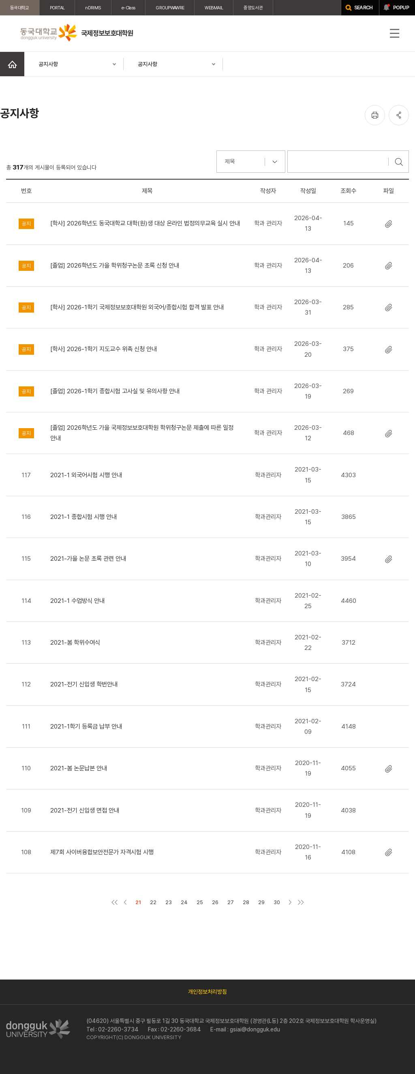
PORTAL (57, 8)
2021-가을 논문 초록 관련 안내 (88, 558)
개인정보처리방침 (207, 991)
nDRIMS (93, 8)
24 (184, 902)
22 (153, 902)
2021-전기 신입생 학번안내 (84, 684)
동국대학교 (19, 8)
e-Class (128, 8)
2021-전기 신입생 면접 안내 (84, 810)
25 (200, 902)
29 (261, 902)
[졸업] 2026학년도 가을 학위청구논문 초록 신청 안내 (114, 265)
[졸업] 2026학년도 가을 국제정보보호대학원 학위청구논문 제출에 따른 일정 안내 (141, 433)
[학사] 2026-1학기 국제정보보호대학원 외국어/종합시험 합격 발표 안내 (137, 307)
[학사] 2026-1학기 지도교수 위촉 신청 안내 (103, 349)
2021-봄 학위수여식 (75, 642)
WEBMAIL (214, 8)
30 (277, 902)
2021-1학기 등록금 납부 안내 (86, 726)
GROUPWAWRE (170, 8)
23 (168, 902)
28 (246, 902)
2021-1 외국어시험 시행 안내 (86, 475)
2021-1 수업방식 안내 (77, 601)
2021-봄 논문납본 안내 (78, 768)
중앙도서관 (253, 8)
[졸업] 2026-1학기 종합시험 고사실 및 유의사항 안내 (115, 391)
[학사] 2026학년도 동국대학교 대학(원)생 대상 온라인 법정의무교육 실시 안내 (145, 223)
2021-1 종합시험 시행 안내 (83, 517)
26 (215, 902)
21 (138, 902)
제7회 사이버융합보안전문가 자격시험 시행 (102, 852)
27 (230, 902)
